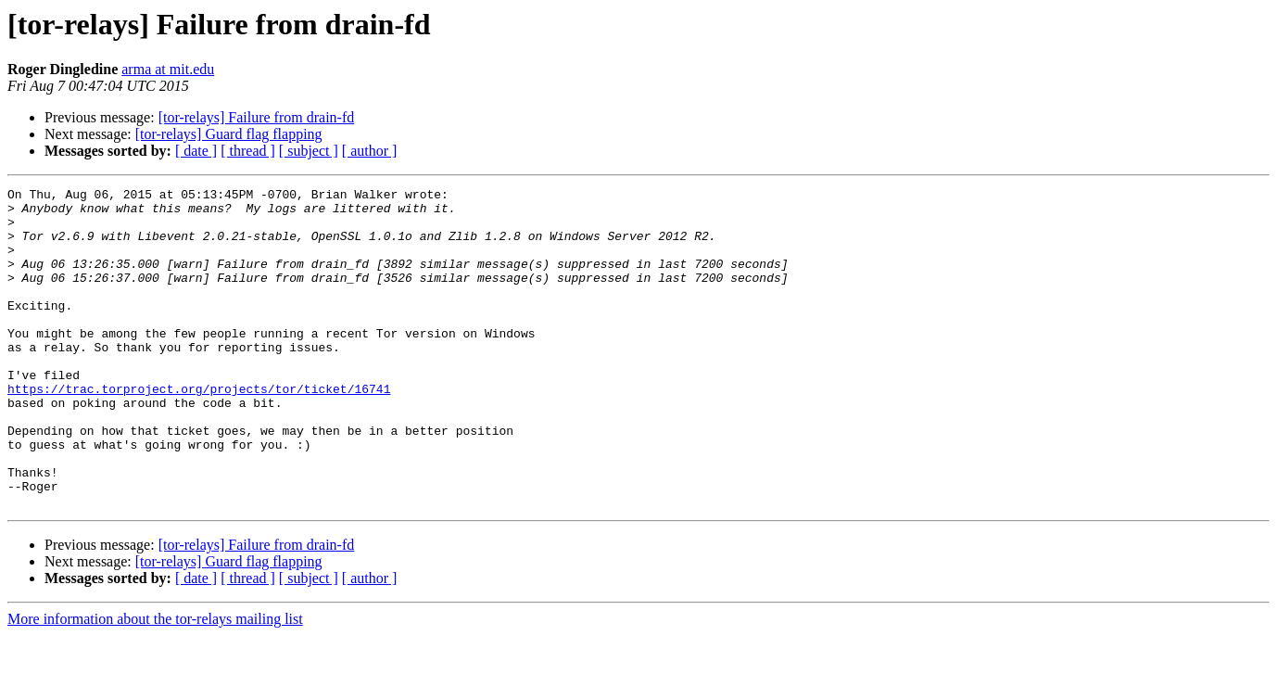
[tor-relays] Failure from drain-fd (256, 117)
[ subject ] (308, 151)
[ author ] (370, 151)
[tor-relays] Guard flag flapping (228, 134)
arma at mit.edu (167, 69)
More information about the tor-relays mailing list (155, 683)
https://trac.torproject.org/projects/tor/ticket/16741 (198, 430)
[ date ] (196, 151)
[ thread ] (248, 151)
